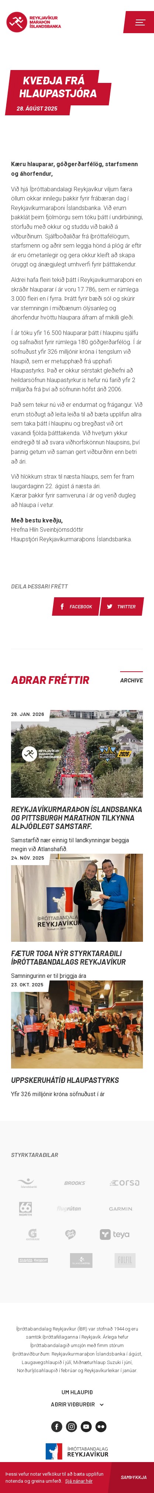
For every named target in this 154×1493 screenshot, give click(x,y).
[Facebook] (56, 1426)
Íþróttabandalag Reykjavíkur (77, 1451)
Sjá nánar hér (78, 1481)
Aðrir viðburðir (73, 1404)
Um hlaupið (77, 1392)
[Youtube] (86, 1426)
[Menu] (139, 22)
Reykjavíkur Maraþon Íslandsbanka (46, 22)
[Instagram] (71, 1426)
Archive (131, 679)
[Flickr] (100, 1426)
